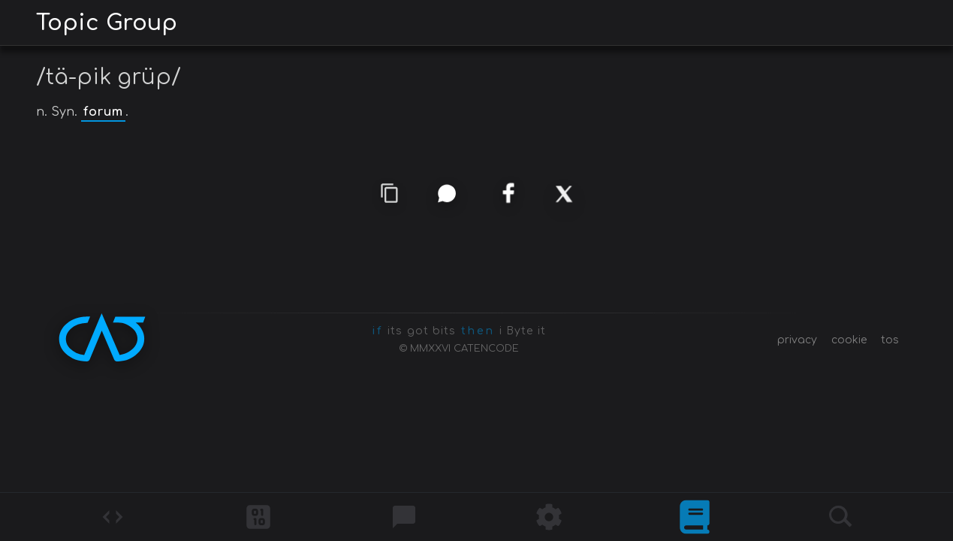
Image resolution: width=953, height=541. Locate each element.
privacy (797, 340)
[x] (564, 193)
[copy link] (390, 194)
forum (103, 112)
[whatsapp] (446, 193)
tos (890, 340)
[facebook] (507, 194)
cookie (849, 340)
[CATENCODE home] (102, 337)
